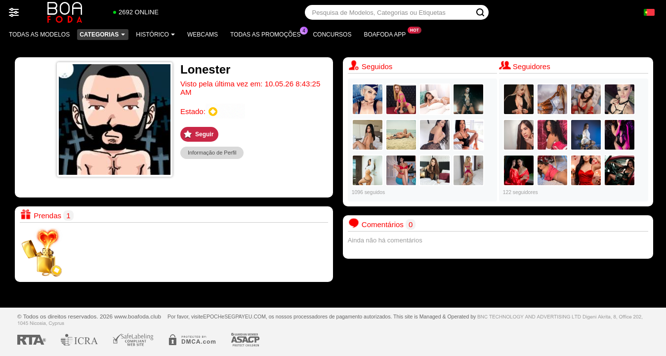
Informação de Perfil (212, 153)
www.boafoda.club (137, 316)
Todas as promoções (267, 33)
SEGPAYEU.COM (245, 316)
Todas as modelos (39, 34)
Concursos (332, 34)
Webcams (202, 34)
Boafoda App (387, 33)
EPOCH (212, 316)
